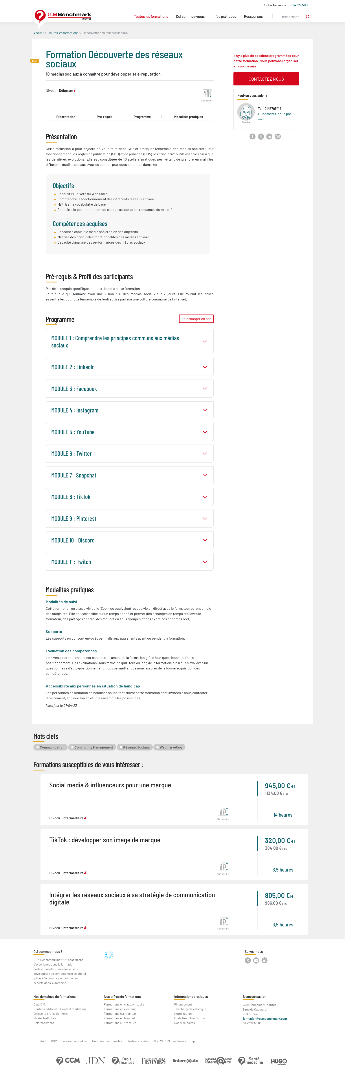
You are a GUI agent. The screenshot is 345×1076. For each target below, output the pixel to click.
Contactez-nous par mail (274, 116)
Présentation (65, 116)
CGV (54, 1041)
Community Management (94, 747)
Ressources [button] (253, 16)
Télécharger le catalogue (190, 1009)
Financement (183, 1004)
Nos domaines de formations (54, 996)
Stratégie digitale (44, 1018)
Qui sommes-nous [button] (190, 16)
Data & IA (39, 1004)
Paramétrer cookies (74, 1041)
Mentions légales (138, 1041)
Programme (142, 116)
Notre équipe (183, 1013)
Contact (41, 1041)
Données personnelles (107, 1041)
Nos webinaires (184, 1023)
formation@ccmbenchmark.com (265, 1018)
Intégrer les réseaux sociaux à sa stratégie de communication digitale (132, 898)
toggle (205, 341)
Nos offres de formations (122, 996)
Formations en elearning (120, 1009)
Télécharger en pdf (196, 318)
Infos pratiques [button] (224, 16)
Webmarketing (171, 747)
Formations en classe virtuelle (124, 1004)
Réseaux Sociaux (136, 747)
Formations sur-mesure (120, 1023)
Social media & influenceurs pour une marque (110, 785)
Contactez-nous (274, 5)
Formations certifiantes (120, 1013)
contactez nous (266, 78)
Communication (52, 747)
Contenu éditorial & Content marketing (59, 1009)
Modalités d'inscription (189, 1018)
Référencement (43, 1023)
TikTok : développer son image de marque (104, 839)
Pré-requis (104, 116)
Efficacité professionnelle (50, 1013)
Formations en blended (119, 1018)
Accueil (38, 33)
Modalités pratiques (188, 116)
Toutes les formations (151, 16)
